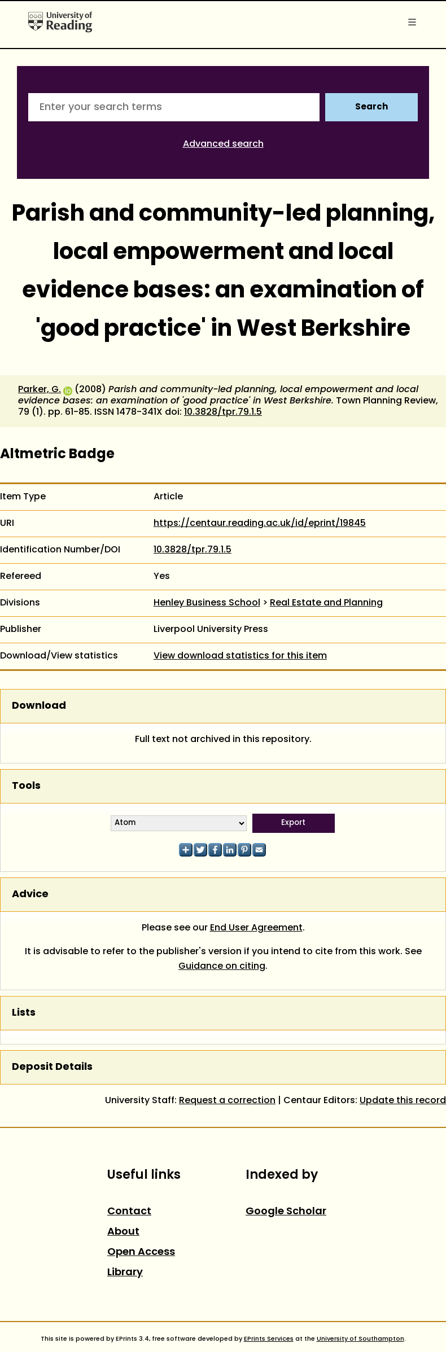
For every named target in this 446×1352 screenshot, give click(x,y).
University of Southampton (360, 1339)
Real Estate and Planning (326, 603)
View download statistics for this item (240, 656)
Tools (26, 786)
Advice (30, 894)
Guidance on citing (221, 966)
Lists (24, 1013)
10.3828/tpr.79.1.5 (223, 412)
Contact (129, 1212)
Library (125, 1272)
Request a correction (227, 1101)
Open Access (141, 1252)
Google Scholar (286, 1212)
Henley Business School (207, 603)
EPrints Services (269, 1339)
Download (39, 706)
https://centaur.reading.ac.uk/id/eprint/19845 (260, 523)
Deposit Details (52, 1067)
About (123, 1232)
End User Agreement (256, 928)
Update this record (403, 1101)
